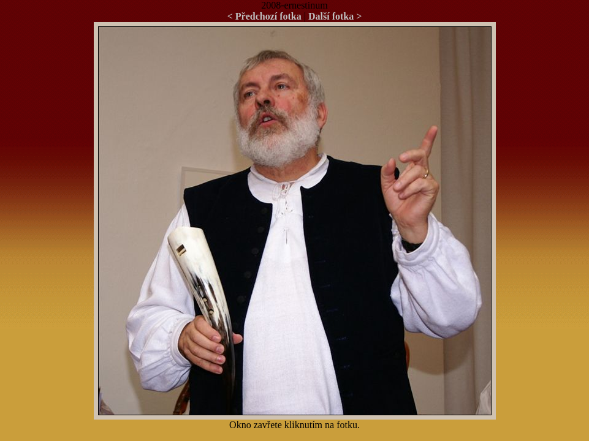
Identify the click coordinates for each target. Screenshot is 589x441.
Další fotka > (335, 16)
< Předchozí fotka (264, 16)
